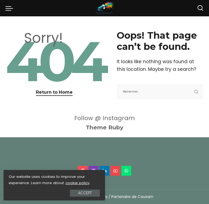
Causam (145, 196)
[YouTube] (115, 171)
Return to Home (54, 92)
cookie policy (21, 182)
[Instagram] (94, 171)
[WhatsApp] (126, 171)
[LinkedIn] (104, 171)
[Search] (200, 8)
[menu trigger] (10, 8)
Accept (65, 192)
